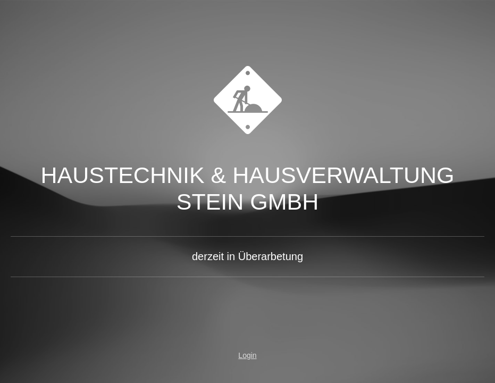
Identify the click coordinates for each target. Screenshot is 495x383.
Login (247, 355)
